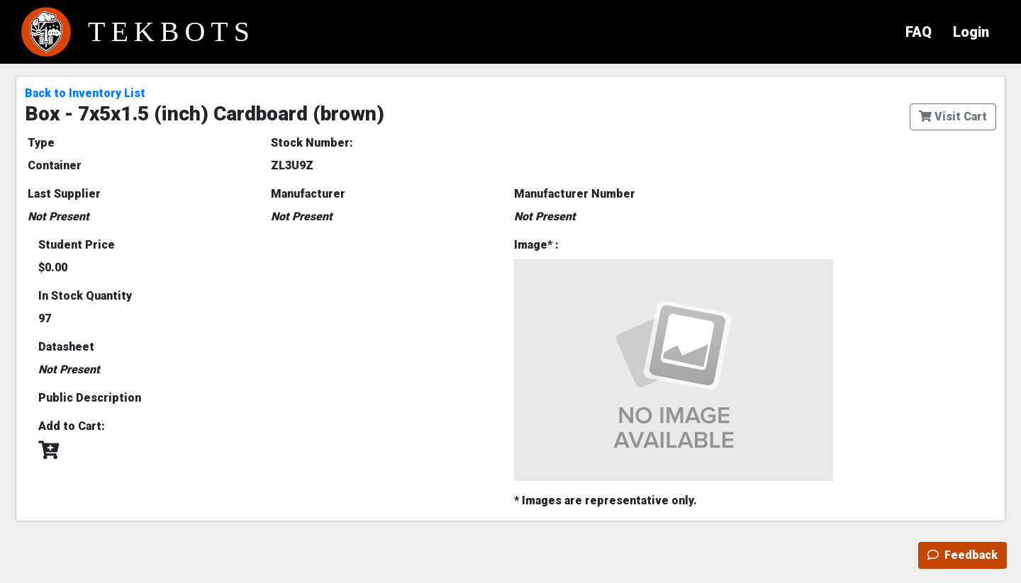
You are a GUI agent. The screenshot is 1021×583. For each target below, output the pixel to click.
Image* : (536, 244)
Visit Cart (953, 116)
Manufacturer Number (574, 193)
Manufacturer (308, 193)
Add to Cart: (71, 426)
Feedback (962, 555)
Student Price (76, 244)
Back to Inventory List (85, 93)
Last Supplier (64, 193)
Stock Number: (312, 142)
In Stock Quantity (85, 295)
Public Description (89, 397)
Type (41, 142)
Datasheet (66, 346)
